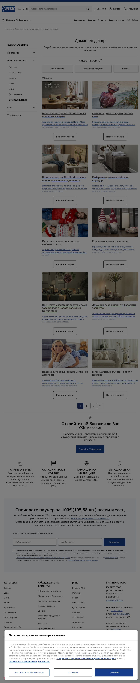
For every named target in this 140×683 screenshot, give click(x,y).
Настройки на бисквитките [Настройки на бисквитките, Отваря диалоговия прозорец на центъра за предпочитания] (29, 672)
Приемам (114, 672)
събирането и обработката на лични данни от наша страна (86, 658)
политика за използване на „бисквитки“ (29, 661)
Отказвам (73, 672)
